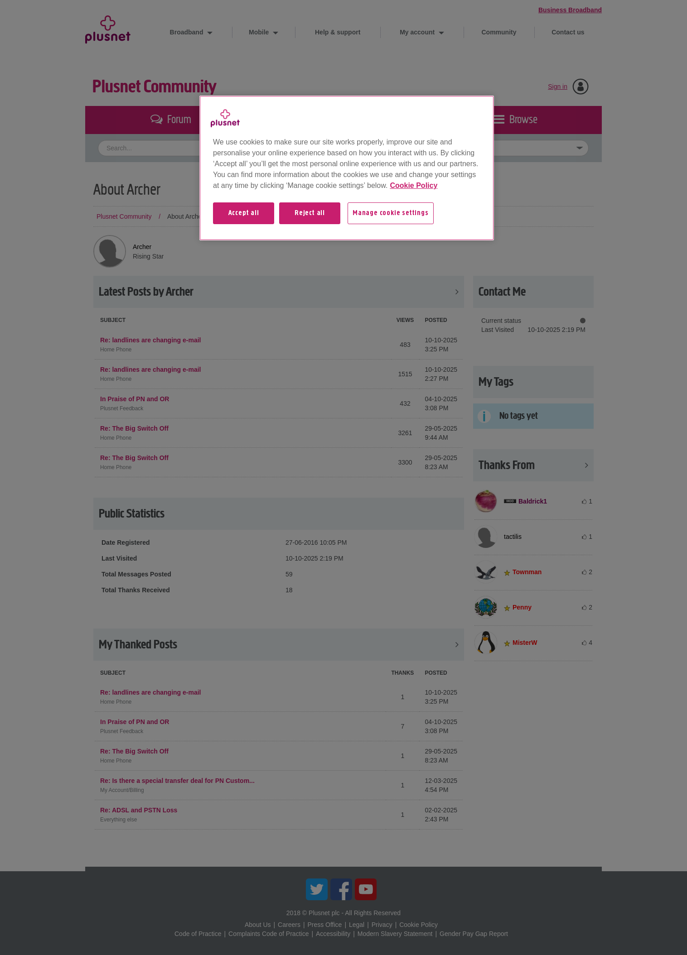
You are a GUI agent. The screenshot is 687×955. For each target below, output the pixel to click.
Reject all (310, 213)
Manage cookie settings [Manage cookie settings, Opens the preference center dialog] (391, 213)
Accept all (243, 213)
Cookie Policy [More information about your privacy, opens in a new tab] (413, 185)
